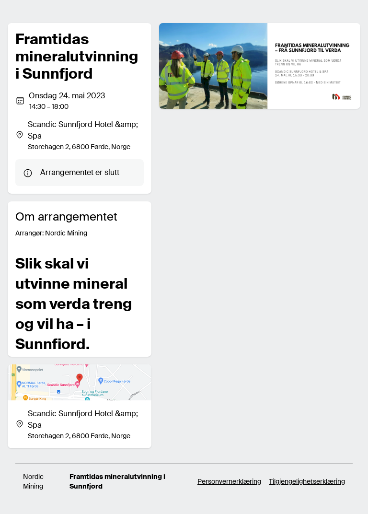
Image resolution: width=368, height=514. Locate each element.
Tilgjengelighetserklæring (307, 481)
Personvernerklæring (229, 481)
